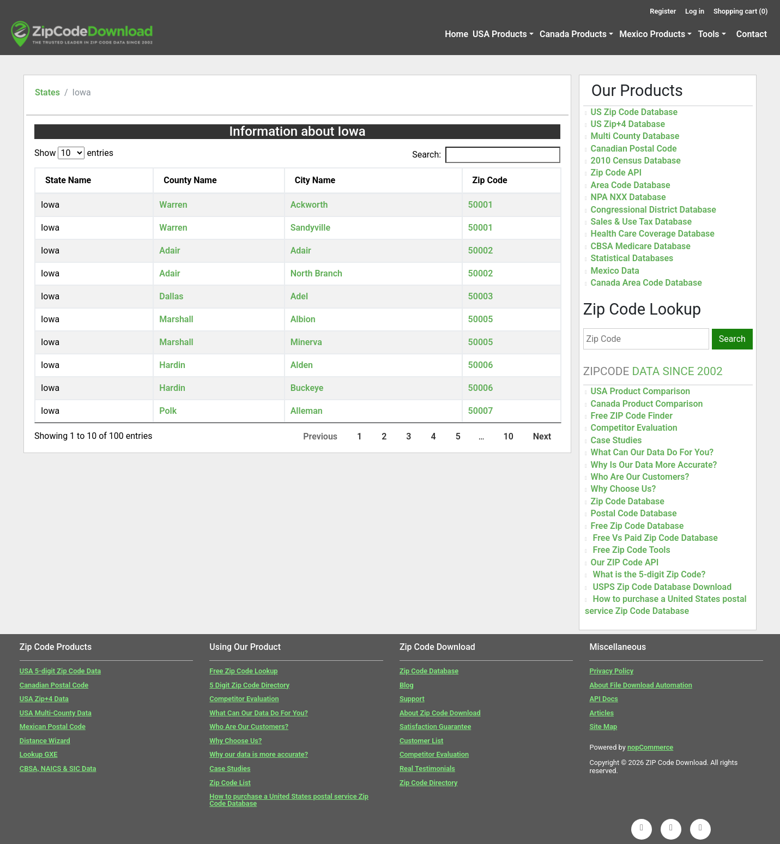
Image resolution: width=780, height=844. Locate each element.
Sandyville (310, 227)
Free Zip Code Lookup (243, 671)
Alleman (307, 411)
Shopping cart (741, 11)
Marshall (176, 319)
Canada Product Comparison (647, 404)
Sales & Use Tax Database (641, 221)
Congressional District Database (653, 209)
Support (412, 699)
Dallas (171, 296)
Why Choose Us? (623, 489)
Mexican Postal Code (53, 726)
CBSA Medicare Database (641, 246)
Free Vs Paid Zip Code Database (655, 538)
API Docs (603, 699)
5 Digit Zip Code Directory (249, 685)
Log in (694, 11)
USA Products (500, 34)
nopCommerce (650, 747)
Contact (751, 34)
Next (542, 436)
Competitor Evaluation (634, 428)
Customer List (421, 741)
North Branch (316, 273)
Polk (168, 411)
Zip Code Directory (429, 783)
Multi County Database (635, 136)
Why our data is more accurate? (258, 754)
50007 (480, 411)
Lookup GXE (39, 754)
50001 (480, 205)
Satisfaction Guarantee (435, 726)
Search (732, 339)
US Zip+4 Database (628, 124)
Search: (486, 155)
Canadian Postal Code (634, 148)
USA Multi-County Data (56, 713)
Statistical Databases (632, 258)
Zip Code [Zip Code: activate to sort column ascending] (490, 180)
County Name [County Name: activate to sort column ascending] (190, 180)
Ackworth (309, 205)
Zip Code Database (627, 501)
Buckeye (307, 388)
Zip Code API (616, 172)
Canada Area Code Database (646, 283)
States (47, 92)
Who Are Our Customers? (640, 477)
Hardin (172, 365)
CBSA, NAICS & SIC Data (58, 768)
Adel (299, 296)
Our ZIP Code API (625, 562)
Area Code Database (630, 185)
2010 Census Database (636, 160)
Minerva (306, 342)
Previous (320, 436)
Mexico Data (615, 271)
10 (508, 436)
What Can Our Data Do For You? (652, 452)
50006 (480, 365)
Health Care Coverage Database (653, 233)
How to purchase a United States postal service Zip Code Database (288, 799)
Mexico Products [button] (652, 34)
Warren (173, 205)
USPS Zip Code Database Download (662, 587)
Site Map (603, 726)
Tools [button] (708, 34)
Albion (303, 319)
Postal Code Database (634, 513)
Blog (407, 685)
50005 (480, 319)
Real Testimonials (427, 768)
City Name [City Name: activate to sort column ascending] (315, 180)
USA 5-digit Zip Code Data (60, 671)
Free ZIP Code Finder (632, 416)
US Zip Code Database (634, 112)
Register (663, 11)
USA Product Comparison (641, 391)
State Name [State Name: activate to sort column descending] (68, 180)
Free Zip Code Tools (631, 550)
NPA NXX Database (628, 197)
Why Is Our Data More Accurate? (654, 465)
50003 (480, 296)
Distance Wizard (45, 741)
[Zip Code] (646, 338)
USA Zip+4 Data (44, 699)
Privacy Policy (611, 671)
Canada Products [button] (573, 34)
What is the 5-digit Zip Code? (649, 574)
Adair (169, 250)
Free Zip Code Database (637, 526)
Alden (302, 365)
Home (456, 34)
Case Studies (616, 440)
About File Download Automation (640, 685)
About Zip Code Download (440, 713)
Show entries (73, 153)
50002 (480, 250)
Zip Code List (229, 783)
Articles (601, 713)
